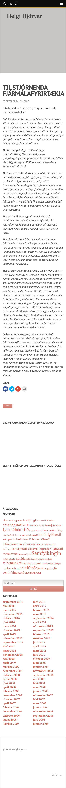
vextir (7, 572)
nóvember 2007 (43, 695)
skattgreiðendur (9, 559)
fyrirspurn (17, 535)
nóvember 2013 (43, 626)
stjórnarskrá (12, 563)
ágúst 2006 (10, 719)
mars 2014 (9, 626)
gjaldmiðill (33, 535)
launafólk (32, 548)
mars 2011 (39, 650)
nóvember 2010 (13, 654)
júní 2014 (9, 622)
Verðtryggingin (46, 568)
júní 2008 (9, 683)
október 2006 (11, 715)
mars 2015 (39, 614)
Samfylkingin (46, 553)
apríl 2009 (9, 663)
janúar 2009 (40, 667)
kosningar (7, 549)
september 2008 (43, 675)
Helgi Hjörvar (24, 15)
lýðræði (57, 548)
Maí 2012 (9, 646)
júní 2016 (39, 602)
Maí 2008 (39, 683)
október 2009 (41, 659)
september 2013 (43, 630)
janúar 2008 (40, 691)
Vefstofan (57, 775)
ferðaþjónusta (53, 525)
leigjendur (45, 548)
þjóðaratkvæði (32, 572)
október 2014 (11, 618)
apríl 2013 (9, 634)
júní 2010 (39, 654)
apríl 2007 (9, 703)
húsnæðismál (41, 539)
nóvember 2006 (43, 711)
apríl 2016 (39, 606)
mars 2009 (39, 663)
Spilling (34, 559)
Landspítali (19, 549)
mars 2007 (39, 703)
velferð (29, 568)
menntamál (11, 554)
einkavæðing (30, 525)
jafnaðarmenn (12, 544)
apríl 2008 (9, 687)
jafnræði (44, 544)
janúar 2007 (40, 707)
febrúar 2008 (11, 691)
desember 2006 (12, 711)
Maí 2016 (9, 606)
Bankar (50, 520)
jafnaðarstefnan (32, 544)
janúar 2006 (40, 724)
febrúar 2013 (41, 634)
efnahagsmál (13, 525)
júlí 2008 (38, 679)
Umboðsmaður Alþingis (51, 563)
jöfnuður (52, 544)
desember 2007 (12, 695)
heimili (18, 539)
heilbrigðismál (50, 534)
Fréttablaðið (8, 535)
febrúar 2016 (41, 610)
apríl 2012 (39, 646)
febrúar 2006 (11, 724)
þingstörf (17, 572)
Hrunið (27, 539)
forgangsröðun (35, 530)
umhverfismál (12, 568)
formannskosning (52, 530)
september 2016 (13, 602)
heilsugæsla (7, 540)
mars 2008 (39, 687)
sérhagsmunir (31, 563)
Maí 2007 (39, 699)
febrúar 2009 (11, 667)
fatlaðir (42, 525)
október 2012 (41, 638)
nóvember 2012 (13, 638)
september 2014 (43, 618)
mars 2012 (9, 650)
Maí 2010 (9, 659)
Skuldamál (23, 558)
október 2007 (11, 699)
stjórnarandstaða (45, 559)
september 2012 (13, 642)
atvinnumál (41, 521)
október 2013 (11, 630)
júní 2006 (39, 719)
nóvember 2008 (43, 671)
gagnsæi (25, 535)
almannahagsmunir (14, 520)
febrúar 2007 (11, 707)
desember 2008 (12, 671)
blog (26, 101)
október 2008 (11, 675)
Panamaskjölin (25, 554)
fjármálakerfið (16, 529)
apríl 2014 (39, 622)
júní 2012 (39, 642)
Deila (7, 405)
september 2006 (43, 715)
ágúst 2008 (10, 679)
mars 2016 (9, 610)
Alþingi (31, 520)
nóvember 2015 (13, 614)
